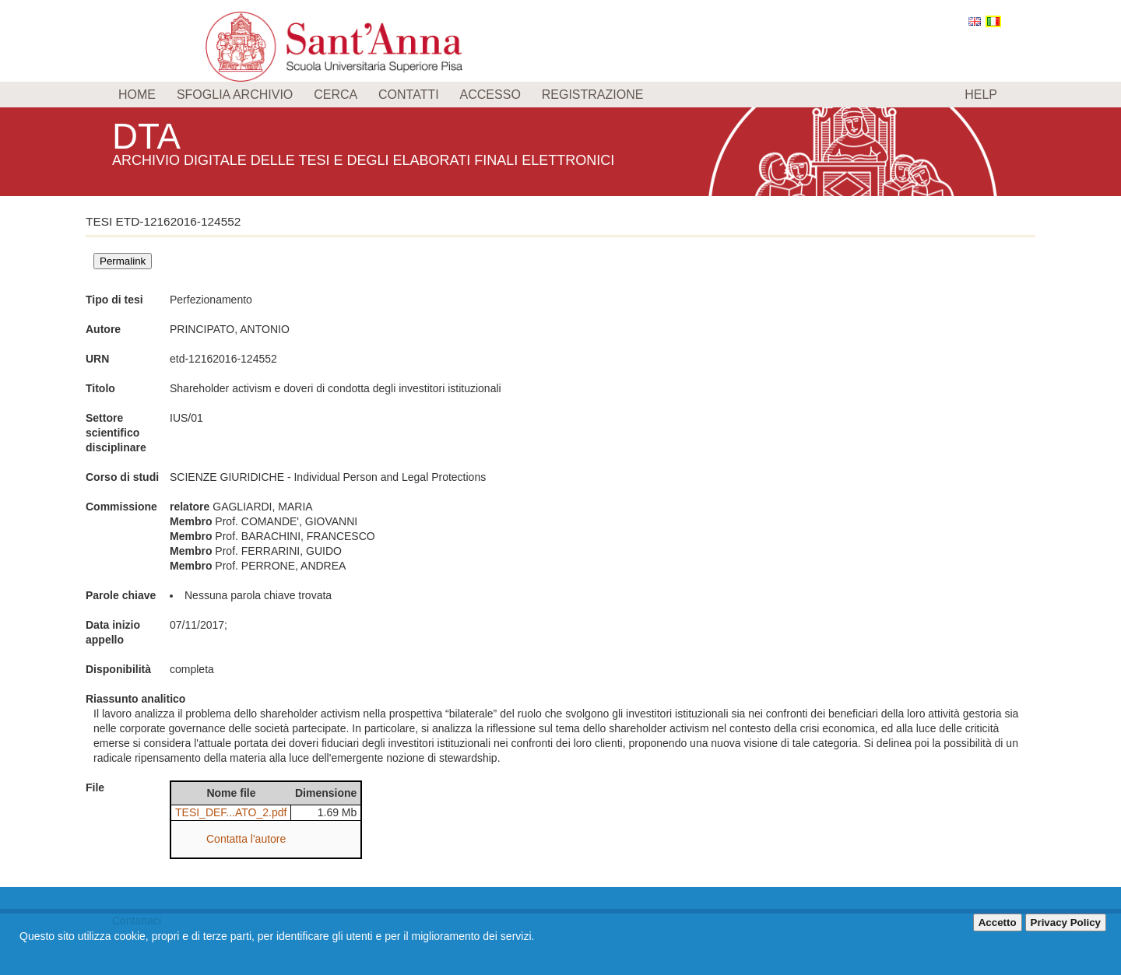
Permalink (123, 261)
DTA (148, 135)
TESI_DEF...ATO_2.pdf (230, 812)
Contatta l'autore (246, 839)
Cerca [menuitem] (335, 94)
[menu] (560, 94)
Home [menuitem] (137, 94)
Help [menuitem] (981, 94)
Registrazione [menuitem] (593, 94)
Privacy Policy (1066, 922)
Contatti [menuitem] (408, 94)
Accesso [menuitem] (490, 94)
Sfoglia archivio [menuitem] (235, 94)
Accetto (998, 922)
